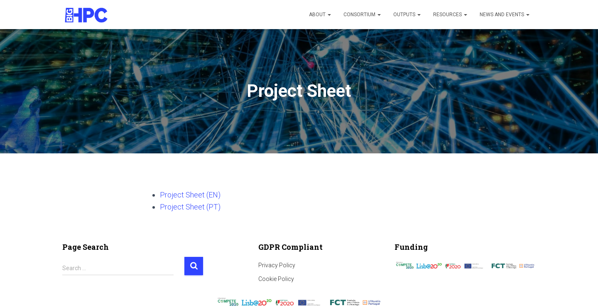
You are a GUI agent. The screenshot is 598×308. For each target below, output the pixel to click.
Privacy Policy (276, 265)
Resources (450, 14)
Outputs (407, 14)
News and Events (504, 14)
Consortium (362, 14)
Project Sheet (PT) (190, 206)
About (320, 14)
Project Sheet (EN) (190, 194)
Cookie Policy (276, 279)
